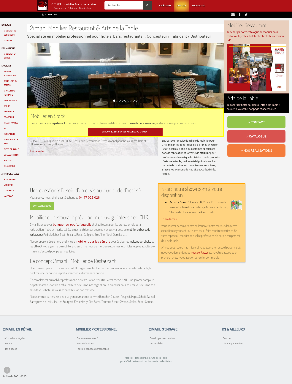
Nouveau (6, 25)
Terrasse (9, 111)
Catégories (165, 5)
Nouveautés (198, 5)
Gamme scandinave (10, 73)
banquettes (61, 224)
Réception (9, 134)
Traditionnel (11, 123)
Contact (181, 5)
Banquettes (10, 100)
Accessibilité (156, 343)
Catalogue (256, 136)
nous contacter (199, 252)
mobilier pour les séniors (92, 241)
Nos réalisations (256, 150)
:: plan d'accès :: (169, 219)
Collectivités (11, 155)
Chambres (9, 166)
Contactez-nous (42, 206)
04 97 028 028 (89, 197)
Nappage (8, 196)
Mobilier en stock (10, 56)
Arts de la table (10, 174)
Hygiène (8, 40)
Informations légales (15, 338)
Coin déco (228, 338)
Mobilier (6, 66)
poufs (74, 224)
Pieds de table (11, 149)
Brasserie (9, 117)
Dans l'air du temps (10, 83)
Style (7, 128)
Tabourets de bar (11, 141)
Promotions (8, 48)
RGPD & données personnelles (93, 348)
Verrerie (8, 185)
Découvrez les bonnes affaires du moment (125, 132)
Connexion (49, 14)
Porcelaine (10, 179)
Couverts (9, 190)
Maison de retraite (9, 93)
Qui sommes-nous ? (87, 338)
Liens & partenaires (233, 343)
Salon (7, 106)
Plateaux (9, 160)
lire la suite (37, 151)
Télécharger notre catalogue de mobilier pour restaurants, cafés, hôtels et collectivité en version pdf (255, 36)
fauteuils (85, 224)
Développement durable (162, 338)
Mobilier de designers (10, 33)
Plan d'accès (10, 348)
